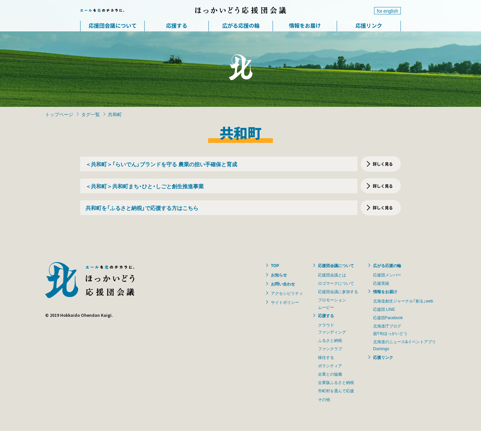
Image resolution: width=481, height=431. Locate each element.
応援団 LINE (384, 309)
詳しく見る (383, 164)
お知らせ (279, 275)
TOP (275, 265)
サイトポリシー (285, 302)
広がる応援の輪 (241, 25)
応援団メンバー (387, 275)
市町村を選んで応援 (336, 391)
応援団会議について (113, 25)
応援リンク (368, 25)
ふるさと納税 (330, 340)
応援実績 (381, 283)
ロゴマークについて (336, 283)
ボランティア (330, 366)
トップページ (59, 114)
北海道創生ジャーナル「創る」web (403, 301)
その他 (324, 399)
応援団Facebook (388, 317)
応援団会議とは (332, 275)
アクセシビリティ (287, 293)
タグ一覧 (90, 114)
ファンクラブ (330, 349)
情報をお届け (305, 25)
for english (387, 10)
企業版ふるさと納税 (336, 382)
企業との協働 (330, 374)
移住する (326, 357)
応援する (176, 25)
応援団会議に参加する (338, 291)
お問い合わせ (283, 284)
